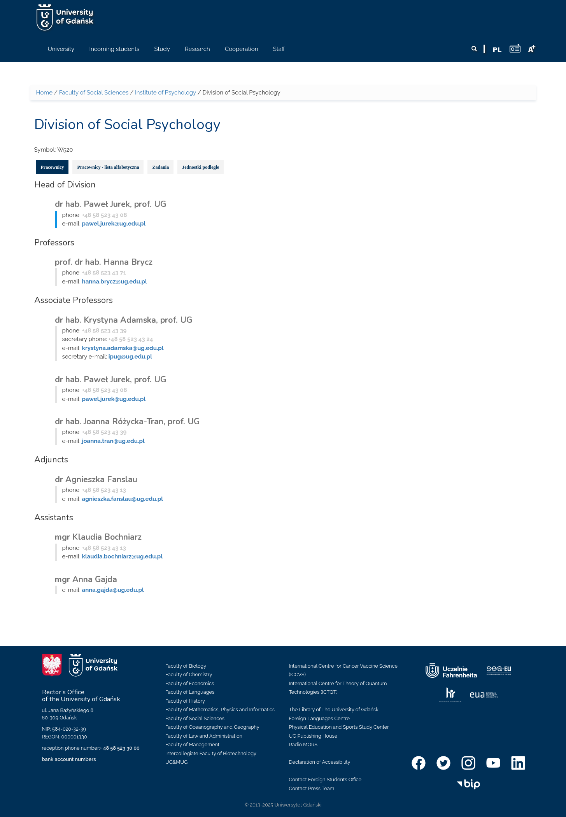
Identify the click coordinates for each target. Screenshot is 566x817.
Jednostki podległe (200, 167)
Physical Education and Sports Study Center (339, 727)
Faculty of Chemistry (188, 674)
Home (44, 92)
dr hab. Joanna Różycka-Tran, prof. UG (127, 421)
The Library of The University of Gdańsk (334, 709)
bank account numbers (69, 759)
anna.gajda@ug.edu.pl (113, 589)
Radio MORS (303, 744)
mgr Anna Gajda (86, 579)
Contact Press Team (312, 788)
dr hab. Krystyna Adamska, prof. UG (123, 320)
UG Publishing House (313, 736)
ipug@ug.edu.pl (130, 356)
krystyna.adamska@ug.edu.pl (123, 348)
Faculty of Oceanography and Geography (212, 727)
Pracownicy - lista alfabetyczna (108, 167)
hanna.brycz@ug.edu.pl (114, 281)
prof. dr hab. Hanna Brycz (103, 262)
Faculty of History (185, 701)
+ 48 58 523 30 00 (120, 748)
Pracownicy (52, 167)
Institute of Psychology (165, 92)
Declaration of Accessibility (319, 762)
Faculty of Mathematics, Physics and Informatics (220, 709)
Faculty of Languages (189, 692)
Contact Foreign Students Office (325, 779)
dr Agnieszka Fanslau (96, 479)
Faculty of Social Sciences (94, 92)
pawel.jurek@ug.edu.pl (114, 223)
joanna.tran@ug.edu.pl (113, 440)
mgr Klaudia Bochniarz (98, 537)
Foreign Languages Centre (319, 718)
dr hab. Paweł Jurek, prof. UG (110, 204)
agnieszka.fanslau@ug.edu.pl (122, 498)
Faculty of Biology (185, 666)
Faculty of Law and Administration (203, 736)
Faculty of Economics (189, 683)
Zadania (160, 167)
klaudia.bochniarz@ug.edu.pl (122, 556)
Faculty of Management (192, 744)
